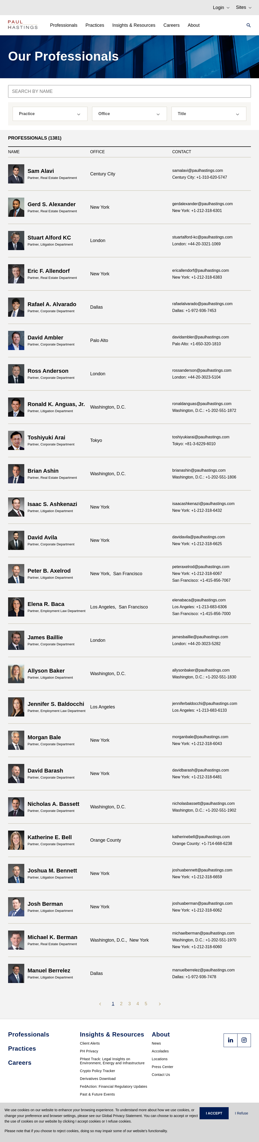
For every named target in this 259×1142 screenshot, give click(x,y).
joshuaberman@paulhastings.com (202, 903)
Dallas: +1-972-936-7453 (194, 310)
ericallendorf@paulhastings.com (200, 270)
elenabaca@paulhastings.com (199, 600)
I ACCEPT (214, 1113)
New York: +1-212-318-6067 (197, 573)
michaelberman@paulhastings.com (203, 933)
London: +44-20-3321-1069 (196, 244)
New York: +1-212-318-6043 (197, 743)
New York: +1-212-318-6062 (197, 910)
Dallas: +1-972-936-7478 (194, 977)
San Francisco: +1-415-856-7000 (201, 614)
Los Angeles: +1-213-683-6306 (199, 607)
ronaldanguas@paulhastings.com (201, 404)
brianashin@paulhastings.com (199, 470)
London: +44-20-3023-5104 (196, 377)
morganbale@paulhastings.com (200, 737)
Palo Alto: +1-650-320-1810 (196, 344)
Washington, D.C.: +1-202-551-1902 (204, 810)
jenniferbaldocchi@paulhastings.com (204, 703)
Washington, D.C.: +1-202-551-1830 (204, 677)
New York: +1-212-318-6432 (197, 510)
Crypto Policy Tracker (97, 1071)
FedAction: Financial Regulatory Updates (113, 1086)
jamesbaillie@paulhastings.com (200, 637)
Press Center (162, 1067)
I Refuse (241, 1113)
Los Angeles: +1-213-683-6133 (199, 710)
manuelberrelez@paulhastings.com (203, 970)
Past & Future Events (97, 1094)
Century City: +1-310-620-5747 (199, 177)
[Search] (247, 25)
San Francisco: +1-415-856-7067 (201, 580)
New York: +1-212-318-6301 (197, 210)
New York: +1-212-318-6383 (197, 277)
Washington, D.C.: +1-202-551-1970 (204, 940)
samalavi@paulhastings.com (197, 170)
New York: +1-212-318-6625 (197, 544)
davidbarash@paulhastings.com (200, 770)
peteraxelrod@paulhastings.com (200, 567)
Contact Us (161, 1075)
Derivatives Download (98, 1079)
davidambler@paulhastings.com (200, 337)
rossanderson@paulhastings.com (201, 370)
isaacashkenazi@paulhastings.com (203, 503)
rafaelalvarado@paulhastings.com (202, 304)
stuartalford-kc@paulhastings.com (202, 237)
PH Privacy (89, 1051)
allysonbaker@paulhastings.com (201, 670)
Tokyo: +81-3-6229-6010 (193, 444)
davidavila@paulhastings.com (198, 537)
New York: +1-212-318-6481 (197, 777)
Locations (160, 1059)
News (156, 1043)
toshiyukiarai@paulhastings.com (200, 437)
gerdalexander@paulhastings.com (202, 204)
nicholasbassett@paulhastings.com (203, 803)
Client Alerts (90, 1043)
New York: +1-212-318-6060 (197, 947)
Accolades (160, 1051)
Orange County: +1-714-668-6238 (202, 843)
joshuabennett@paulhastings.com (202, 870)
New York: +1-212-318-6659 (197, 877)
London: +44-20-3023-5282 (196, 644)
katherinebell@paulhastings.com (201, 837)
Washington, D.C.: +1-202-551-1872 (204, 410)
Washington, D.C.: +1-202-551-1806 (204, 477)
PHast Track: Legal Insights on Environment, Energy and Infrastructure (112, 1061)
